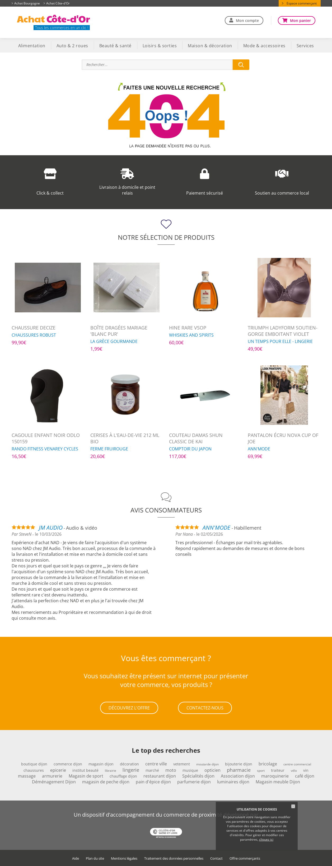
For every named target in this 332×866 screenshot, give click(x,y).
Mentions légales (124, 858)
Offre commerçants (245, 858)
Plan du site (95, 858)
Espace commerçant (302, 3)
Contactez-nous (204, 707)
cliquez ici (266, 839)
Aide (75, 858)
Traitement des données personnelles (173, 858)
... (104, 566)
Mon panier (300, 20)
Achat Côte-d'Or (58, 3)
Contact (216, 858)
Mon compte (247, 20)
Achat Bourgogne (27, 3)
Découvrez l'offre (129, 707)
